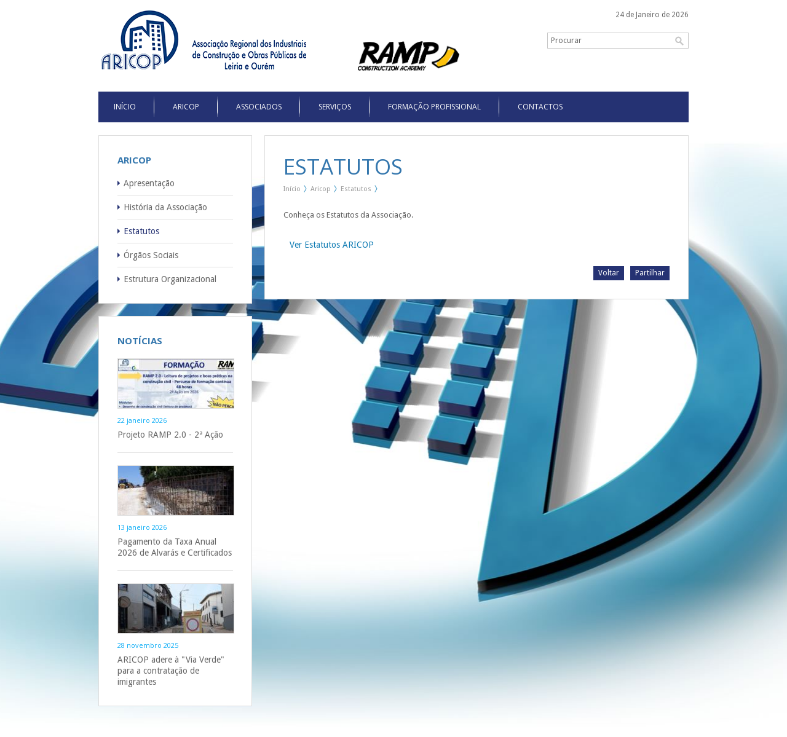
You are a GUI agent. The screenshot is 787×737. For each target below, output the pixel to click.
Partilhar (650, 273)
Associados (259, 106)
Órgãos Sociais (151, 255)
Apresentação (149, 183)
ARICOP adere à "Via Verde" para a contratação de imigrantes (170, 671)
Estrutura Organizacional (170, 279)
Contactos (540, 106)
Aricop (186, 106)
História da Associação (165, 207)
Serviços (334, 106)
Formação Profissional (434, 106)
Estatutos (141, 231)
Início (292, 189)
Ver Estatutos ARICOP (332, 245)
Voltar (608, 273)
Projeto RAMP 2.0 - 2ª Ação (170, 434)
